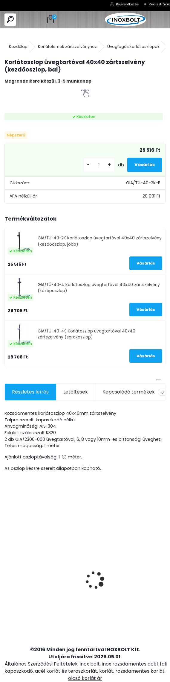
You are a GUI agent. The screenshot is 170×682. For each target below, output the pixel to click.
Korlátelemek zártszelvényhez (67, 46)
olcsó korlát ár (85, 678)
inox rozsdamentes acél (130, 663)
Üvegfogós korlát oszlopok (133, 46)
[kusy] (99, 165)
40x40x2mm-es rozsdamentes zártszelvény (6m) (145, 579)
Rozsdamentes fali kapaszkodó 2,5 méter (26, 554)
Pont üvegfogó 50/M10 (100, 557)
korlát (106, 671)
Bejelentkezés (127, 4)
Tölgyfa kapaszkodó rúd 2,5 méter (65, 566)
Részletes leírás (30, 391)
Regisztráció (159, 4)
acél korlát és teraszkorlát (66, 671)
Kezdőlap (18, 46)
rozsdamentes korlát (140, 671)
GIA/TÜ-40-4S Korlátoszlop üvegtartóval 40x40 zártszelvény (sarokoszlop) (86, 334)
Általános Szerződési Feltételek (41, 663)
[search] (10, 19)
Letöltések (75, 391)
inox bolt (90, 663)
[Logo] (125, 19)
